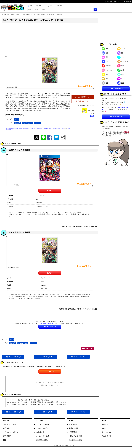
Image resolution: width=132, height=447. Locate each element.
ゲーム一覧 (45, 357)
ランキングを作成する (116, 88)
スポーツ (106, 65)
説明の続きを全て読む (15, 115)
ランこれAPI (106, 432)
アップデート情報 (75, 440)
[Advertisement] (50, 40)
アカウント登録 (42, 440)
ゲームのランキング (14, 14)
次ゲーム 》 (78, 357)
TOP (4, 14)
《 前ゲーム (13, 357)
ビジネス (122, 78)
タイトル (41, 5)
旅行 (120, 65)
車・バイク (122, 61)
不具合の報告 (74, 428)
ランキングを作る (42, 428)
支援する (104, 424)
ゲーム (17, 119)
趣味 (120, 70)
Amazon (9, 87)
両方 (31, 5)
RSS (4, 440)
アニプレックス (27, 123)
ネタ (105, 78)
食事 (105, 74)
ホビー (106, 61)
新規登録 (126, 132)
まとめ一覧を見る (42, 436)
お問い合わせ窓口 (75, 436)
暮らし (121, 74)
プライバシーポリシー (11, 432)
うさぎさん (91, 110)
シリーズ (37, 123)
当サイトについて (10, 424)
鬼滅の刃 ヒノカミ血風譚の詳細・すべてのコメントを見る (79, 226)
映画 (105, 57)
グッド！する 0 (87, 348)
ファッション (108, 70)
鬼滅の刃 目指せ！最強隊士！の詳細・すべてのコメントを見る (78, 309)
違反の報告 (73, 424)
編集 (92, 116)
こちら (65, 128)
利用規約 (6, 428)
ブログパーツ (106, 428)
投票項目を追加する (116, 116)
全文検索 (59, 5)
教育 (105, 83)
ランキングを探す (42, 424)
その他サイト (106, 436)
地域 (120, 83)
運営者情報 (7, 436)
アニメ (121, 48)
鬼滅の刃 (17, 123)
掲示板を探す (41, 432)
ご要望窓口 (73, 432)
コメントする (50, 371)
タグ (51, 5)
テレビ (121, 57)
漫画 (105, 53)
